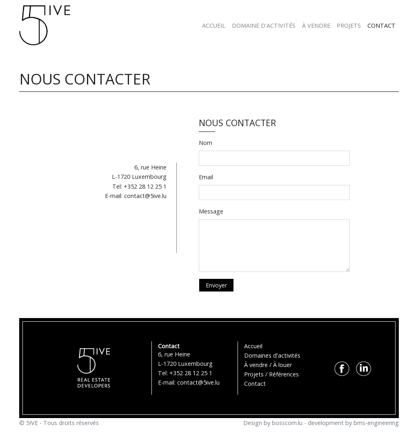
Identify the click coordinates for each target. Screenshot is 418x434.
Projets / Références (271, 374)
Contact (255, 383)
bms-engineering (376, 423)
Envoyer (216, 285)
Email (206, 177)
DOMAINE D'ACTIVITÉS (264, 25)
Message (211, 211)
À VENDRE (316, 25)
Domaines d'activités (272, 355)
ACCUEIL (213, 25)
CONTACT (381, 25)
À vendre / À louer (268, 365)
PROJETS (349, 25)
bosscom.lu (287, 423)
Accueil (253, 346)
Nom (205, 143)
